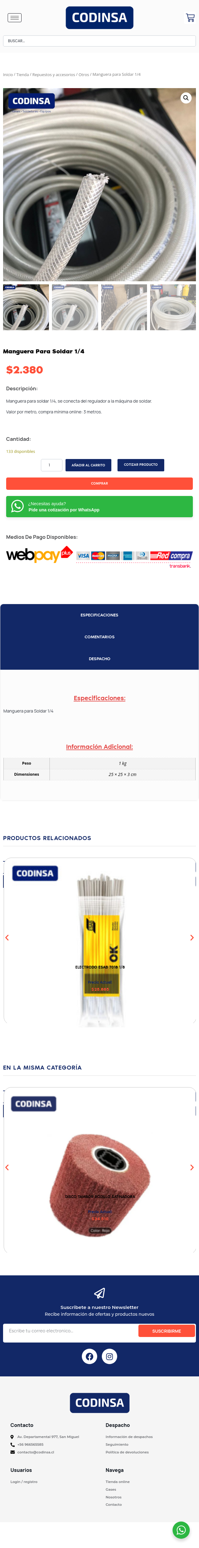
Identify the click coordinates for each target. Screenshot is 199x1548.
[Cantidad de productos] (51, 465)
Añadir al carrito (88, 465)
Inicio (8, 74)
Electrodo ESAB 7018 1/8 (100, 967)
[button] (186, 98)
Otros (84, 74)
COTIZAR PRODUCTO (141, 464)
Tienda (22, 74)
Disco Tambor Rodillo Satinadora (100, 1196)
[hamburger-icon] (15, 17)
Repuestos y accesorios (53, 74)
